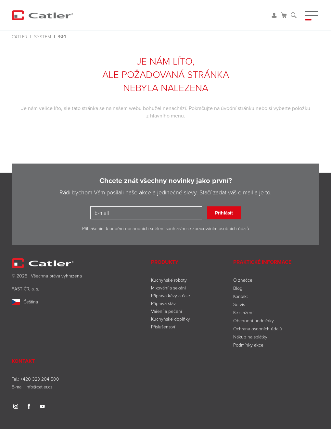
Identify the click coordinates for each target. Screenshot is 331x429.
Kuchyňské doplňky (171, 319)
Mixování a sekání (168, 288)
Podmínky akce (248, 345)
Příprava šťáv (163, 303)
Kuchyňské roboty (169, 280)
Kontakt (240, 296)
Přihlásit (224, 212)
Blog (237, 288)
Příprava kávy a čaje (170, 295)
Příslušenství (163, 327)
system (42, 36)
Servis (239, 304)
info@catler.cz (39, 387)
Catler (19, 36)
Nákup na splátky (250, 337)
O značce (242, 280)
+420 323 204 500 (39, 379)
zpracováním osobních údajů (220, 228)
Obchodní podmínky (253, 320)
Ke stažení (243, 312)
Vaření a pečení (166, 311)
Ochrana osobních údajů (257, 328)
